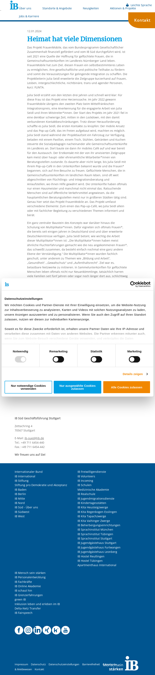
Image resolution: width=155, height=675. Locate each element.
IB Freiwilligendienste (92, 472)
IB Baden (21, 489)
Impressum (21, 664)
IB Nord (20, 503)
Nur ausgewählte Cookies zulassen (77, 387)
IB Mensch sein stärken (30, 573)
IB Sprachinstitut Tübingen (95, 534)
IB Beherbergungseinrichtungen (99, 525)
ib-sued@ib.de (34, 438)
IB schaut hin (23, 590)
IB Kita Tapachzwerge (92, 516)
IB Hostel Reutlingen (91, 556)
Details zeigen (133, 374)
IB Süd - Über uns (26, 507)
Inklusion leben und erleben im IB (37, 604)
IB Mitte (20, 498)
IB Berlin (20, 494)
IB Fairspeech (24, 613)
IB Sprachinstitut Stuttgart (95, 538)
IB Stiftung (22, 481)
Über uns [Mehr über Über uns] (25, 8)
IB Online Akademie (28, 586)
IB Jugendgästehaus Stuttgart (97, 543)
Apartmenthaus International (97, 565)
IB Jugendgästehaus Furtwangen (99, 547)
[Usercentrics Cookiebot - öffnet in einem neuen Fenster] (133, 284)
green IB (20, 599)
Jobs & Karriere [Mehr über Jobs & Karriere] (29, 16)
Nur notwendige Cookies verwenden (28, 387)
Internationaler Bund (29, 472)
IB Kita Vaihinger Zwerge (94, 521)
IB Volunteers (86, 476)
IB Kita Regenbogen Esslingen (97, 512)
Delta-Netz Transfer (28, 608)
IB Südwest (22, 512)
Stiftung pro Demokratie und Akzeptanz (41, 485)
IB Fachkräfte (23, 582)
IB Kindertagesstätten (92, 503)
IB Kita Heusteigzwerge (93, 507)
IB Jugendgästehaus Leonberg (97, 552)
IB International (25, 476)
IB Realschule (86, 494)
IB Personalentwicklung (30, 577)
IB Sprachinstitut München (95, 529)
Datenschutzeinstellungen (64, 664)
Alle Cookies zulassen (126, 387)
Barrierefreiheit (91, 664)
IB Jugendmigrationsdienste (96, 498)
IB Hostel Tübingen (90, 561)
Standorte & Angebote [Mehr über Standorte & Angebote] (57, 8)
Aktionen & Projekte (123, 8)
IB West (20, 516)
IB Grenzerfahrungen (29, 595)
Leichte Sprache (139, 5)
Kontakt (142, 20)
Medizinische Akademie (93, 489)
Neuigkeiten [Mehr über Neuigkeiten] (91, 8)
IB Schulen (85, 485)
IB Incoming (85, 481)
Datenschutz (38, 664)
